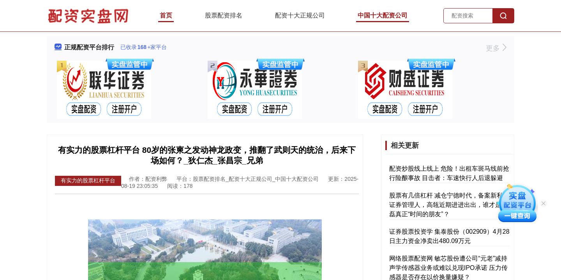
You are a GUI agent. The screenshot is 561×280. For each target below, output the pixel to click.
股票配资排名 (223, 15)
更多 (496, 48)
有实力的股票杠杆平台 (88, 180)
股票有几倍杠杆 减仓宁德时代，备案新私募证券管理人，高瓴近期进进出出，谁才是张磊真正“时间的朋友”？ (449, 204)
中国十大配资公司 (383, 15)
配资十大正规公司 (300, 15)
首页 (166, 15)
